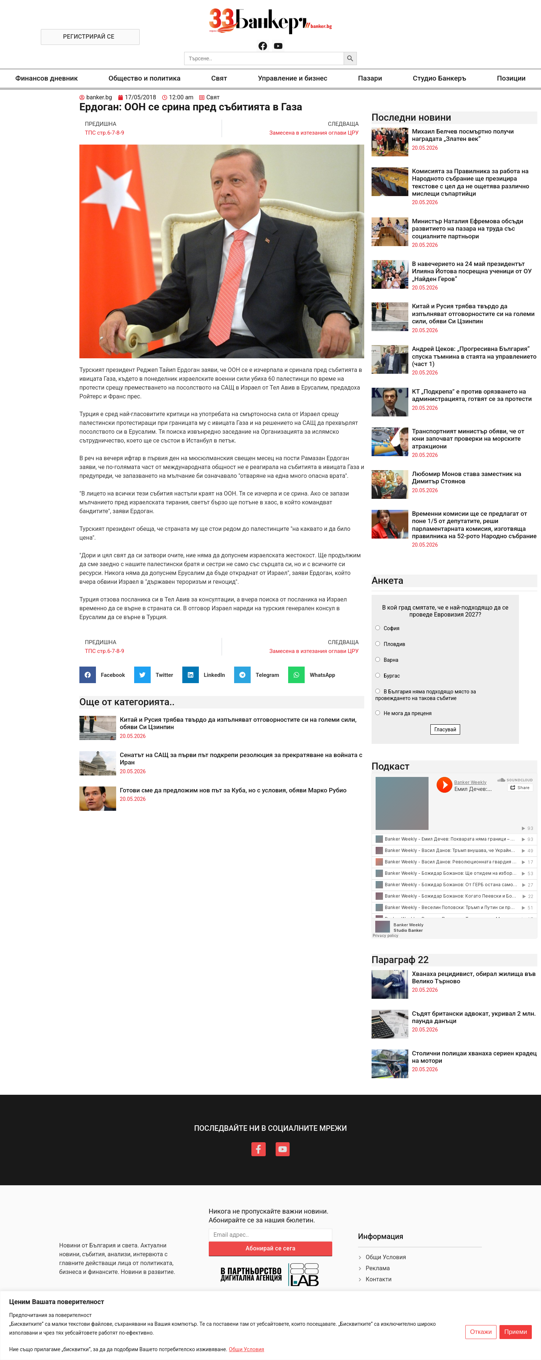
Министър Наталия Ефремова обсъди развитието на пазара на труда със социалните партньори (467, 228)
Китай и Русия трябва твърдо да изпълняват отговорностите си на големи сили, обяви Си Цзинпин (473, 313)
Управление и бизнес (292, 78)
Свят (219, 78)
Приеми (515, 1332)
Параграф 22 (400, 959)
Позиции (511, 78)
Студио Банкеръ (439, 78)
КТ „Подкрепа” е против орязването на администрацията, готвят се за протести (472, 395)
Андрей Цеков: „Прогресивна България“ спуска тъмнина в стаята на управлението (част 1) (474, 356)
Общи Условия (246, 1349)
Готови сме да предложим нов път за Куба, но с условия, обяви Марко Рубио (233, 790)
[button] (104, 675)
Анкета (388, 580)
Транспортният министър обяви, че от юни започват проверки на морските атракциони (468, 438)
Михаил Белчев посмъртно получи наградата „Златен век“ (463, 135)
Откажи (481, 1332)
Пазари (370, 78)
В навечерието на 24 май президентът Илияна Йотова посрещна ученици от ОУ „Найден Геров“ (472, 271)
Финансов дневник (46, 78)
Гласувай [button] (445, 729)
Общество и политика (144, 78)
